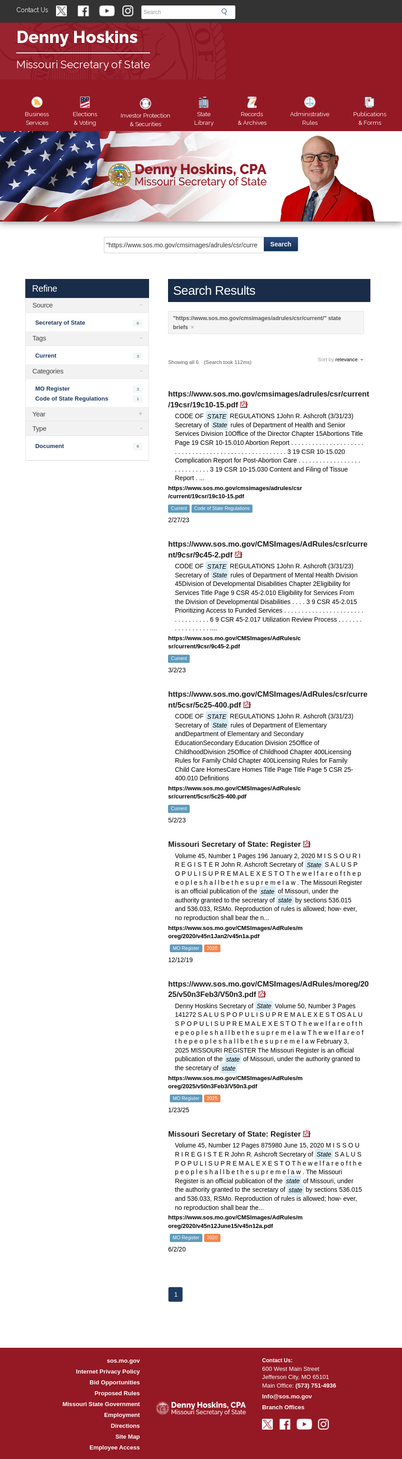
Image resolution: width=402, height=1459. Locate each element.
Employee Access (114, 1447)
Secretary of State (60, 322)
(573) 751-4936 (315, 1385)
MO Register (52, 388)
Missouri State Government (101, 1404)
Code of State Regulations (71, 398)
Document (49, 445)
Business (37, 112)
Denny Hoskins (77, 37)
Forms (369, 112)
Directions (125, 1425)
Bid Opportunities (114, 1382)
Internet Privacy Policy (108, 1371)
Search (226, 11)
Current (45, 355)
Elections (85, 112)
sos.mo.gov (123, 1360)
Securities (145, 113)
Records (252, 112)
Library (204, 112)
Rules (309, 112)
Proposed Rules (117, 1393)
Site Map (127, 1436)
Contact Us (32, 10)
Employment (122, 1415)
